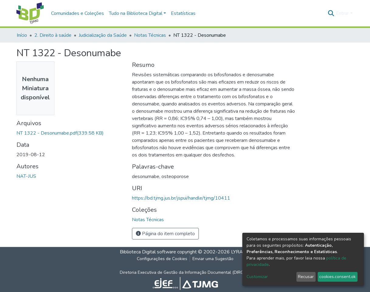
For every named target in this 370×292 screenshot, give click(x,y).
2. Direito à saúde (52, 35)
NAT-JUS (26, 176)
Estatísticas (183, 13)
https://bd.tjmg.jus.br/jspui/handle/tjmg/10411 (181, 198)
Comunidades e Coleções (77, 13)
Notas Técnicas (150, 35)
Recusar (306, 277)
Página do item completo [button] (165, 233)
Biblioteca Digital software (148, 252)
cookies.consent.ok (337, 277)
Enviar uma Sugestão (212, 259)
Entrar (342, 13)
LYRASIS (240, 252)
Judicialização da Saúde (103, 35)
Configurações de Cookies (162, 259)
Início (22, 35)
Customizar (257, 277)
